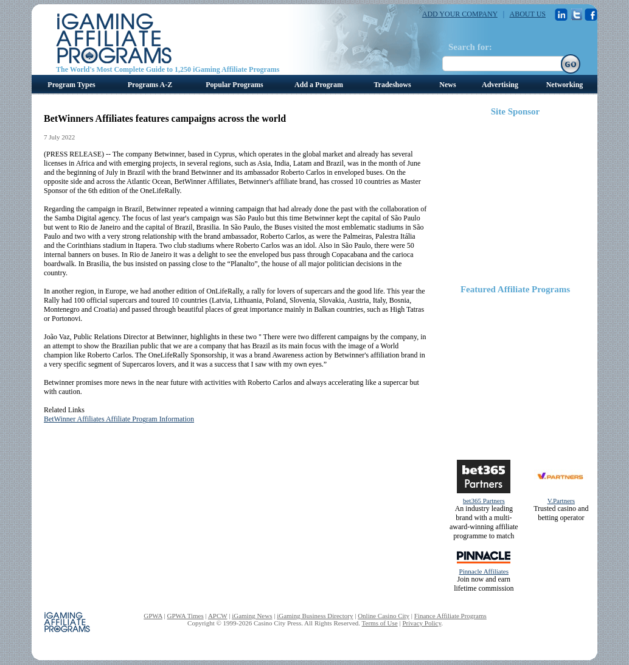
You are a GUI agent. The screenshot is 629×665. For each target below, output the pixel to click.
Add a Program (318, 84)
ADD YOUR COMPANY (460, 14)
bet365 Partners (484, 500)
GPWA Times (185, 615)
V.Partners (561, 500)
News (447, 84)
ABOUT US (528, 14)
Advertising (500, 84)
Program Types (71, 84)
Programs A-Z (150, 84)
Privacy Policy (421, 623)
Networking (564, 84)
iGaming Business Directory (315, 615)
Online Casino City (383, 615)
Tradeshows (392, 84)
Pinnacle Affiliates (484, 571)
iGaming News (252, 615)
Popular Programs (234, 84)
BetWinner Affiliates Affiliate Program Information (119, 419)
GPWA (153, 615)
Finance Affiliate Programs (450, 615)
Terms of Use (380, 623)
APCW (218, 615)
